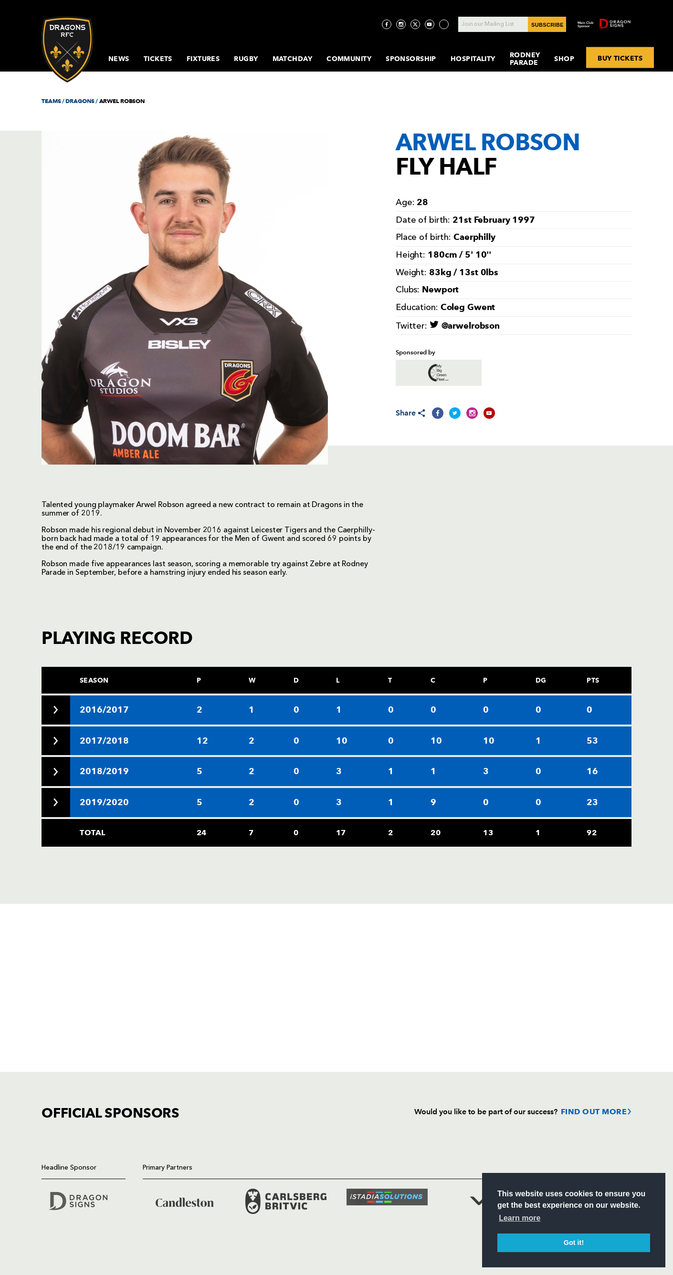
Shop (564, 58)
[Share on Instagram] (472, 413)
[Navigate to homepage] (67, 49)
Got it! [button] (574, 1242)
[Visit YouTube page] (429, 24)
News (118, 58)
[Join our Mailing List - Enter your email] (512, 24)
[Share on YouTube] (489, 413)
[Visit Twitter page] (415, 24)
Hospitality (473, 58)
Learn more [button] (519, 1218)
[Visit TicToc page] (444, 24)
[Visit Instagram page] (401, 24)
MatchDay (293, 58)
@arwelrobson (465, 326)
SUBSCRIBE (547, 25)
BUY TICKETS (620, 58)
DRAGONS (79, 100)
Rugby (246, 58)
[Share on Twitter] (455, 413)
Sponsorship (411, 58)
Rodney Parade (525, 58)
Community (348, 58)
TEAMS (51, 100)
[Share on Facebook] (437, 413)
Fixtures (203, 58)
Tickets (158, 58)
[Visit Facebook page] (386, 24)
